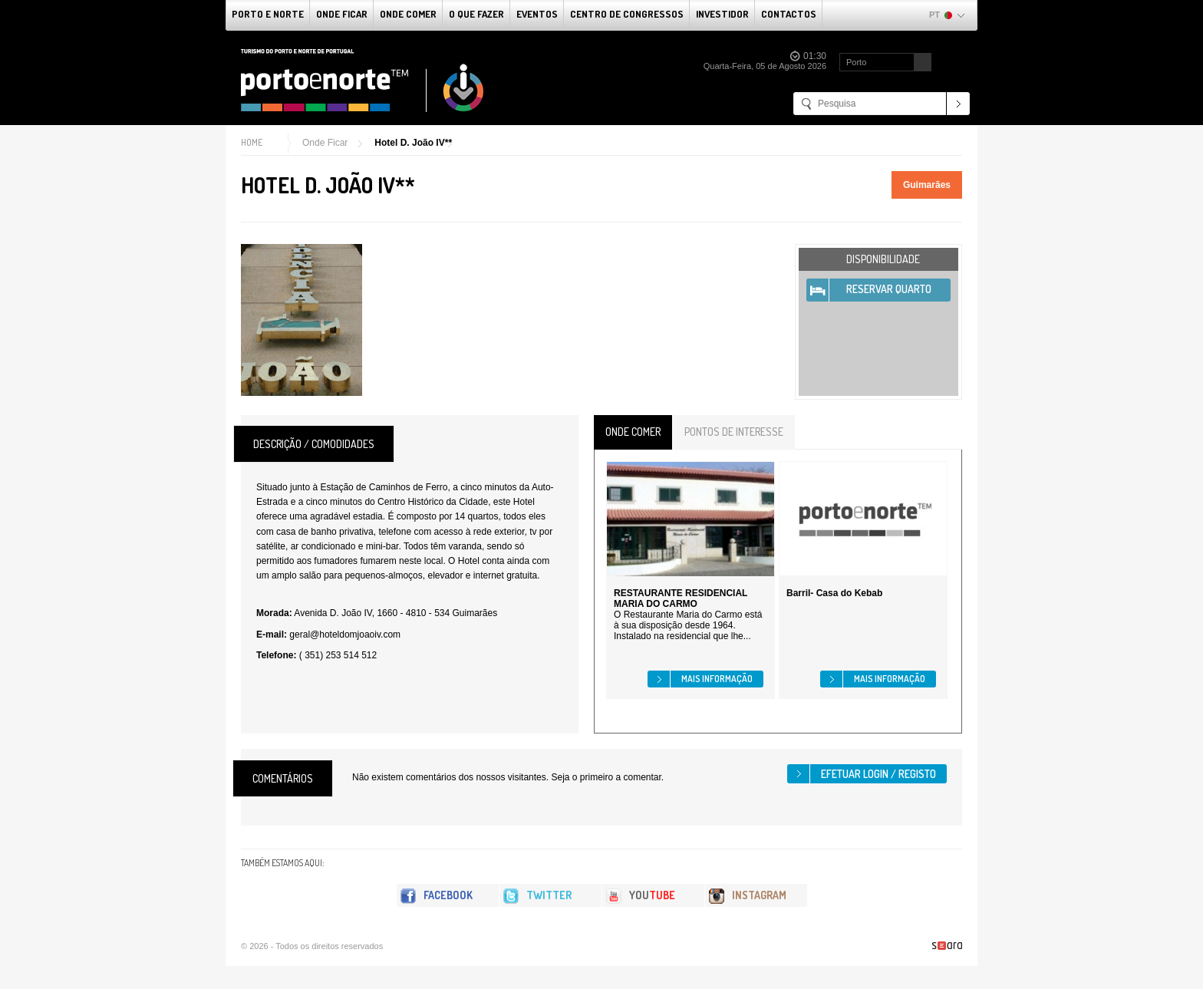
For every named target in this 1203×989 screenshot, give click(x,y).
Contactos (788, 14)
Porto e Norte (268, 14)
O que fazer (476, 14)
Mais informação (717, 678)
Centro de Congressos (627, 14)
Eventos (537, 14)
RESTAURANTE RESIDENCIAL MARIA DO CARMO (680, 598)
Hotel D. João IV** (413, 142)
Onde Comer (408, 14)
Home (251, 142)
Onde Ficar (341, 14)
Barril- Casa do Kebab (834, 593)
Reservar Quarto (888, 288)
